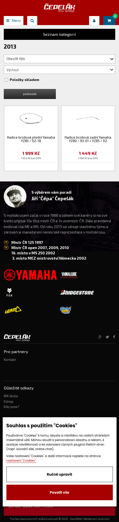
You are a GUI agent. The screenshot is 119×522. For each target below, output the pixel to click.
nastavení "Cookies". (21, 460)
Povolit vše (59, 492)
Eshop (8, 401)
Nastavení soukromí (96, 518)
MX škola (11, 396)
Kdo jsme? (11, 407)
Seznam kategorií (59, 34)
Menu (13, 20)
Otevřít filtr (60, 58)
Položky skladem (24, 80)
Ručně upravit (59, 474)
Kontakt (10, 360)
